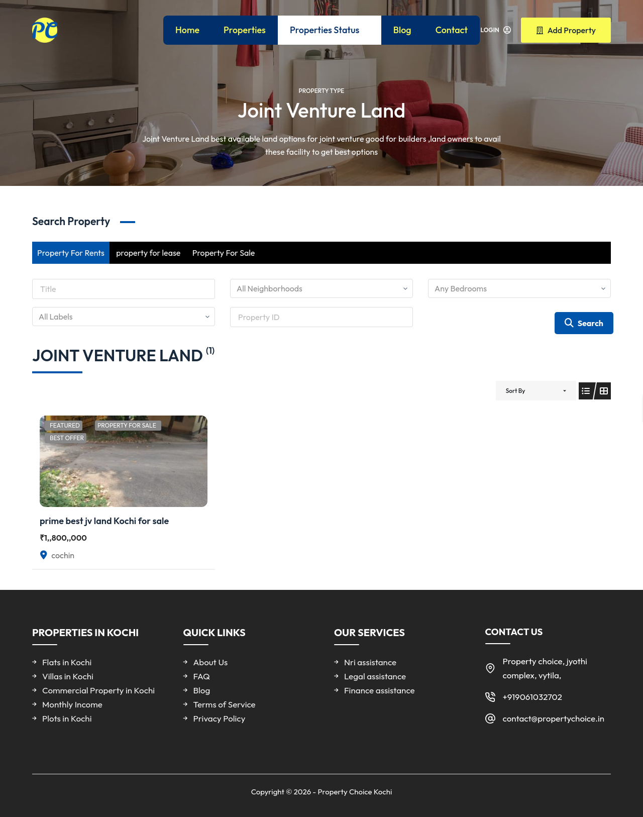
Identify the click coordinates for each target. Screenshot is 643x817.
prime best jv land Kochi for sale (104, 521)
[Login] (496, 30)
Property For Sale (223, 253)
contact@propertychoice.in (554, 718)
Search (584, 323)
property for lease (148, 253)
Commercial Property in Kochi (98, 690)
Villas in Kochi (67, 676)
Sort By (515, 390)
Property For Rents (70, 253)
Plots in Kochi (66, 718)
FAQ (201, 676)
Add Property (566, 30)
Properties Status (331, 30)
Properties (245, 30)
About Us (210, 662)
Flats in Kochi (66, 662)
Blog (402, 30)
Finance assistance (379, 690)
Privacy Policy (219, 718)
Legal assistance (375, 676)
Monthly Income (72, 704)
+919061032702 (532, 696)
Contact (452, 30)
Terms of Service (224, 704)
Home (187, 30)
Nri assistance (370, 662)
